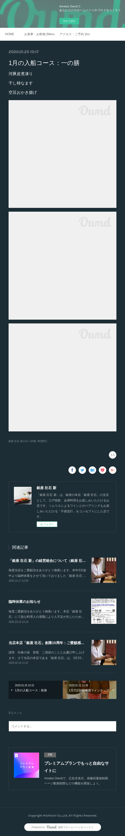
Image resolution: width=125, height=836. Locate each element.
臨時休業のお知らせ (24, 602)
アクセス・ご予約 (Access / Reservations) (75, 34)
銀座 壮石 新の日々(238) (22, 441)
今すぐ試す (69, 21)
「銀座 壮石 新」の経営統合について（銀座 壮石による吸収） (58, 561)
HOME (9, 34)
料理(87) (42, 441)
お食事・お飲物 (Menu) (39, 34)
